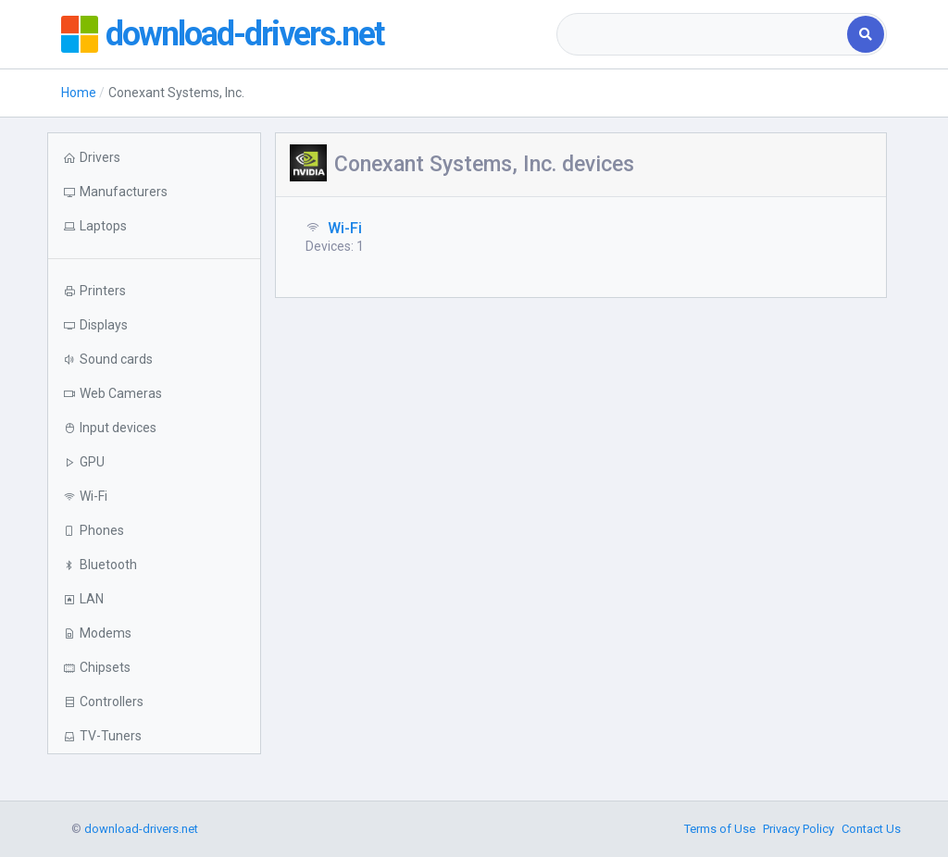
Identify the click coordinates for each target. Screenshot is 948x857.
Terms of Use (719, 829)
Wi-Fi (345, 228)
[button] (153, 226)
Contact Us (871, 829)
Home (78, 92)
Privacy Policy (798, 829)
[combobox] (703, 34)
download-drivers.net (244, 34)
